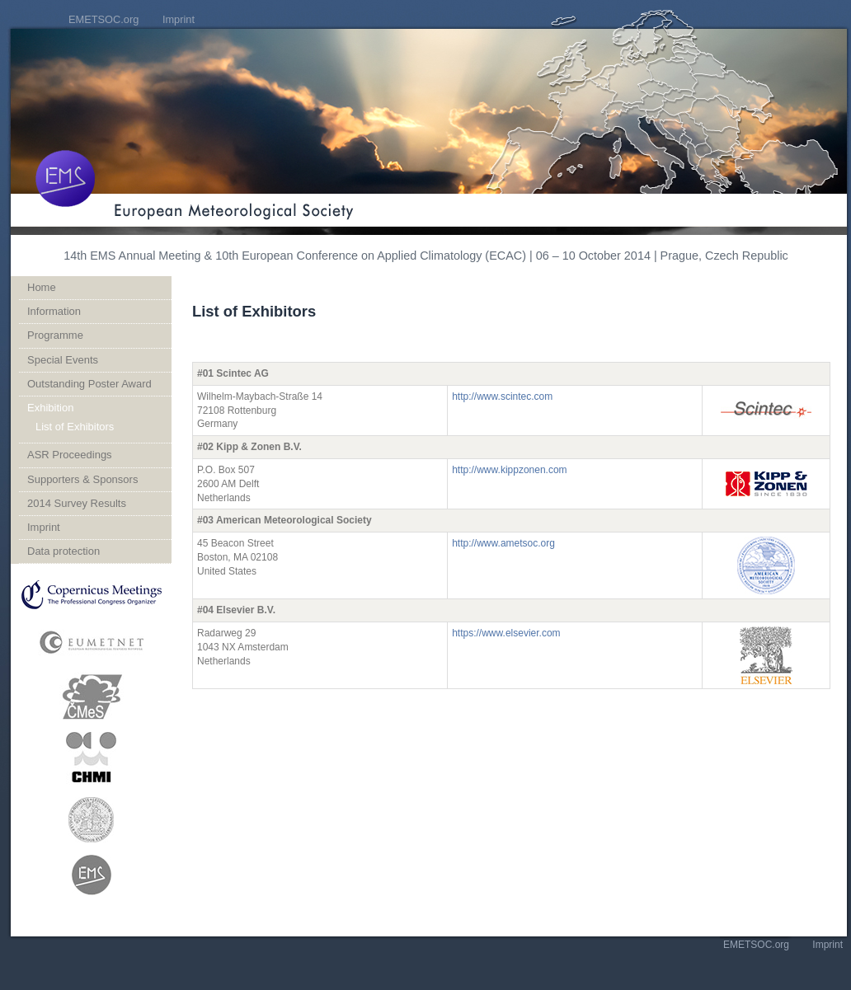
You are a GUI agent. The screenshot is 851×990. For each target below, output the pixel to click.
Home (41, 287)
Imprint (178, 19)
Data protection (63, 551)
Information (54, 311)
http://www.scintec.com (502, 396)
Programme (55, 335)
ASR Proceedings (69, 454)
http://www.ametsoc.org (503, 543)
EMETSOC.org (103, 19)
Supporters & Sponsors (82, 479)
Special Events (62, 360)
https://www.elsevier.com (506, 633)
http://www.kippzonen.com (509, 470)
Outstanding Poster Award (89, 384)
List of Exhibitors (74, 426)
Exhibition (50, 407)
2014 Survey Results (76, 503)
